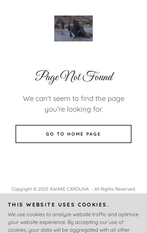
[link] (73, 28)
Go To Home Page (73, 134)
